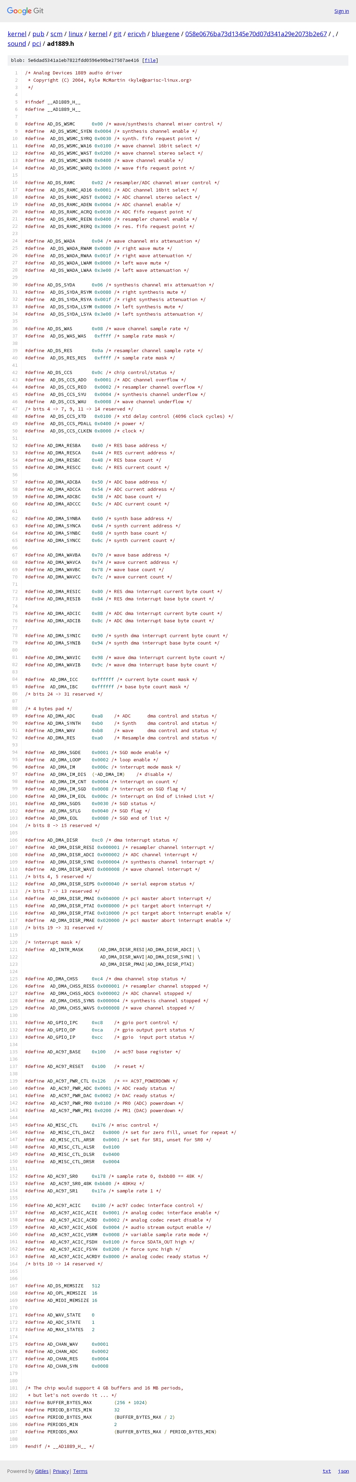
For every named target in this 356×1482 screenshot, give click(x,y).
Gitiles (42, 1471)
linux (75, 34)
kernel (17, 34)
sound (17, 43)
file (150, 60)
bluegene (165, 34)
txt (327, 1471)
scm (56, 34)
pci (36, 43)
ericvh (137, 34)
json (343, 1471)
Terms (80, 1471)
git (117, 34)
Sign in (341, 11)
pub (38, 34)
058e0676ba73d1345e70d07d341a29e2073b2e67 (256, 34)
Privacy (61, 1471)
